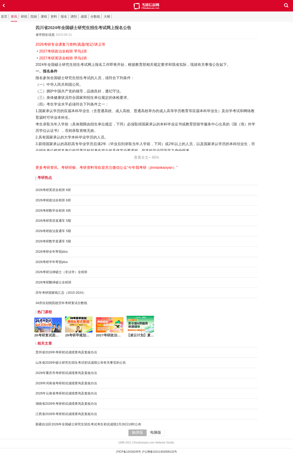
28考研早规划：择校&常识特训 (78, 335)
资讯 (14, 16)
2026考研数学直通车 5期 (53, 241)
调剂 (74, 16)
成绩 (84, 16)
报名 (64, 16)
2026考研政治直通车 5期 (53, 231)
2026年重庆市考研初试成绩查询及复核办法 (66, 373)
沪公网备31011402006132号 (159, 451)
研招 (24, 16)
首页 (4, 16)
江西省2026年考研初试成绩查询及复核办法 (66, 414)
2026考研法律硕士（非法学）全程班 (61, 272)
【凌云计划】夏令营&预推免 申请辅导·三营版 (140, 335)
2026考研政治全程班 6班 (53, 200)
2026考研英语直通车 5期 (53, 220)
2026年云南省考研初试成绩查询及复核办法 (66, 393)
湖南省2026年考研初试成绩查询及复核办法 (66, 403)
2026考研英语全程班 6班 (53, 190)
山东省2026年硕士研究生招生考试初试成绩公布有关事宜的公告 (80, 362)
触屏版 (137, 432)
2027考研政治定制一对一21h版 (109, 335)
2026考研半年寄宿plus (51, 262)
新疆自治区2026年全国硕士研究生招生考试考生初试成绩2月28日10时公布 (88, 424)
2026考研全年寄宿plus (51, 251)
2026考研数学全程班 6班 (53, 210)
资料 (54, 16)
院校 (34, 16)
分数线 (95, 16)
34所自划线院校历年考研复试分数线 (61, 303)
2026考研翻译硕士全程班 (53, 282)
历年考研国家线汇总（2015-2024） (60, 292)
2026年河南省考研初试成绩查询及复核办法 (66, 383)
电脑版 (155, 432)
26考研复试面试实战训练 (48, 335)
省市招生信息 (45, 34)
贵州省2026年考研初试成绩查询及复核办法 (66, 352)
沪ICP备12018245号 (128, 451)
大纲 (107, 16)
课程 (44, 16)
